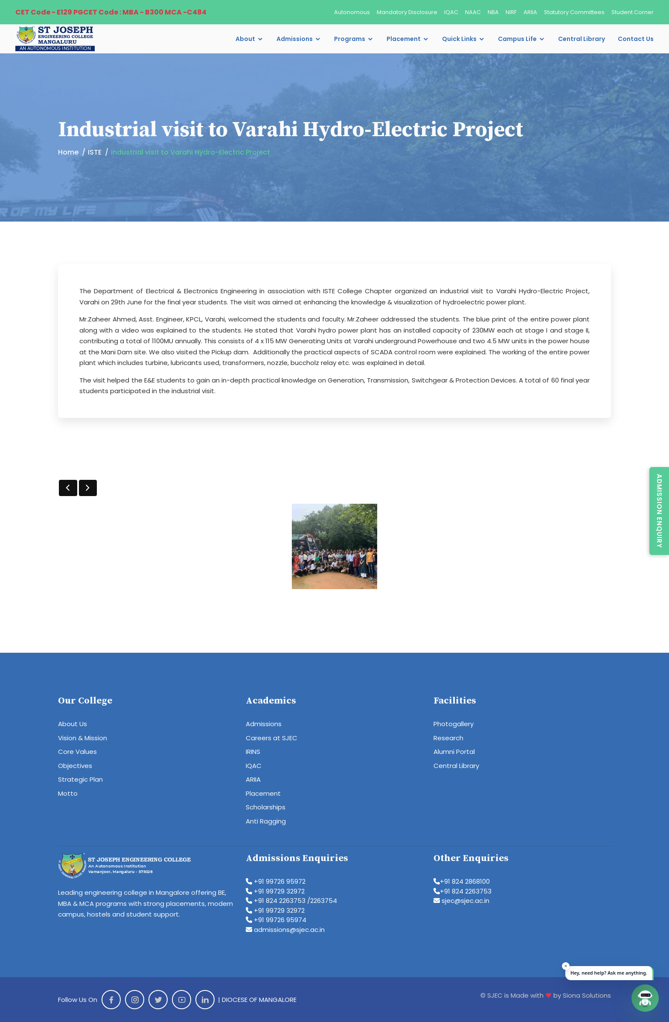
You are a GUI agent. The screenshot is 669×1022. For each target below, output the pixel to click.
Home (68, 152)
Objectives (75, 765)
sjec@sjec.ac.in (461, 900)
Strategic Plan (80, 779)
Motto (68, 793)
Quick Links (459, 39)
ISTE (95, 152)
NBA (493, 12)
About (245, 39)
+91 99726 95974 (276, 919)
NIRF (511, 12)
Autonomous (352, 12)
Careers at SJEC (271, 737)
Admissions (294, 39)
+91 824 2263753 (462, 891)
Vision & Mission (82, 737)
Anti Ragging (266, 821)
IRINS (253, 751)
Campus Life (517, 39)
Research (448, 737)
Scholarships (265, 807)
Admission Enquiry (659, 511)
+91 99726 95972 (275, 881)
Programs (349, 39)
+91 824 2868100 (461, 881)
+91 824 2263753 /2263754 (291, 900)
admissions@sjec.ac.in (285, 929)
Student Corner (632, 12)
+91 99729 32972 (275, 891)
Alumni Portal (454, 751)
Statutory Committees (574, 12)
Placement (404, 39)
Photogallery (453, 723)
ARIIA (530, 12)
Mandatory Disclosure (407, 12)
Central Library (581, 39)
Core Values (77, 751)
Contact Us (636, 39)
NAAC (473, 12)
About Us (72, 723)
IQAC (451, 12)
